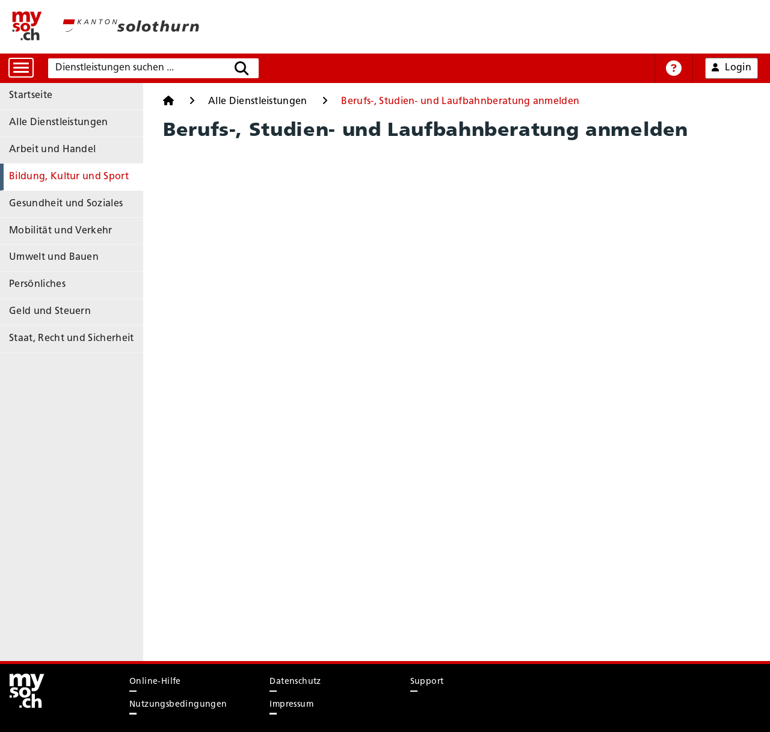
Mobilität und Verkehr (60, 231)
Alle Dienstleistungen (58, 123)
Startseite (30, 95)
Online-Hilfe (155, 681)
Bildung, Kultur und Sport (69, 177)
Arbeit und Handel (52, 150)
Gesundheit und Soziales (66, 204)
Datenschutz (295, 681)
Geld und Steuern (50, 311)
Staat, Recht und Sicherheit (71, 338)
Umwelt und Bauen (54, 257)
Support (427, 681)
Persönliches (37, 284)
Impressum (291, 704)
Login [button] (731, 68)
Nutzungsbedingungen (178, 704)
